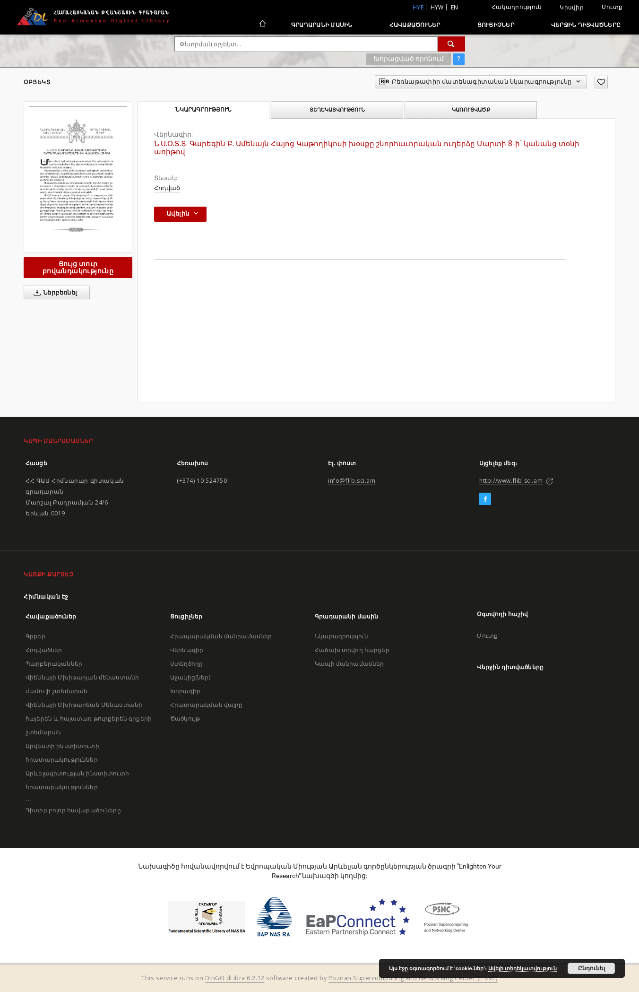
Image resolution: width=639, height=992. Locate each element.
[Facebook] (485, 499)
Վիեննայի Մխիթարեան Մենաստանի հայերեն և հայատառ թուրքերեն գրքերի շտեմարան (89, 718)
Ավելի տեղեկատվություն (522, 968)
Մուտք (612, 7)
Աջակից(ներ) (190, 677)
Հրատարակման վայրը (206, 705)
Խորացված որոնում (408, 58)
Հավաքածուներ (414, 25)
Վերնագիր (186, 650)
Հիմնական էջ (46, 596)
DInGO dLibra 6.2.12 (235, 978)
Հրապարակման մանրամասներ (221, 636)
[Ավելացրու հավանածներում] (601, 82)
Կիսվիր (572, 7)
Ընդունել (591, 968)
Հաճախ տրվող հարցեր (352, 650)
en (454, 7)
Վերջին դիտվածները (586, 25)
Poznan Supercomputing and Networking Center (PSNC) (413, 978)
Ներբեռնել (54, 292)
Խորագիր (185, 691)
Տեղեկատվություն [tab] (337, 109)
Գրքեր (35, 636)
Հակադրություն (517, 7)
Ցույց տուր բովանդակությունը (78, 267)
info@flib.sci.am (352, 481)
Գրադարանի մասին (322, 25)
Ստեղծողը (186, 664)
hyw (437, 7)
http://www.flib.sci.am (511, 481)
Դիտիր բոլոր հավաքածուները (73, 810)
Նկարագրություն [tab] (203, 109)
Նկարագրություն (341, 636)
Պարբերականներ (54, 664)
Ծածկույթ (185, 718)
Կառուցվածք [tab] (471, 109)
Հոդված (167, 188)
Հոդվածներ (44, 650)
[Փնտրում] (451, 44)
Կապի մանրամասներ (349, 664)
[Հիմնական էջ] (262, 24)
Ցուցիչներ (495, 25)
